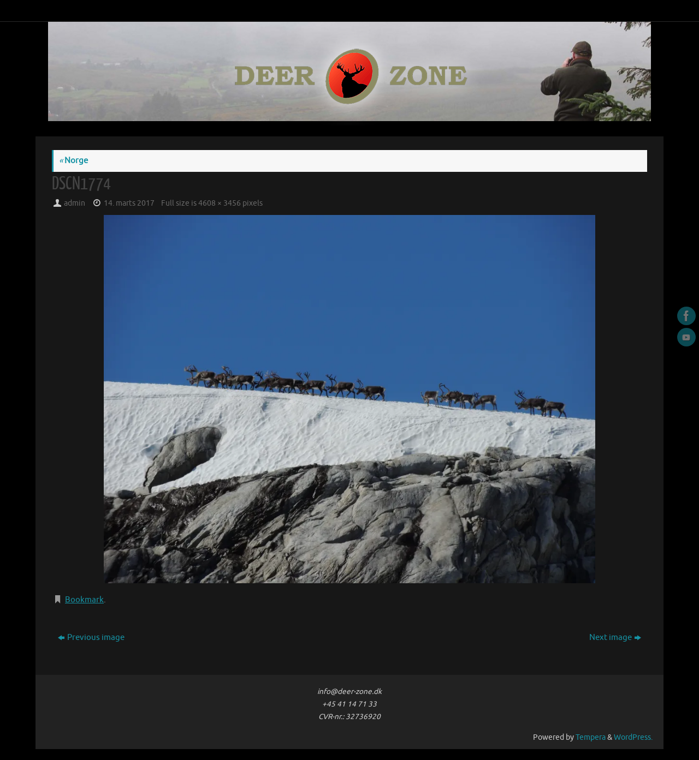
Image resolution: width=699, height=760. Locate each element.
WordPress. (633, 737)
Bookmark (84, 600)
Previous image (91, 637)
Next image (615, 637)
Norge (73, 160)
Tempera (591, 737)
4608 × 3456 (219, 203)
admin (74, 203)
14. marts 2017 (129, 203)
